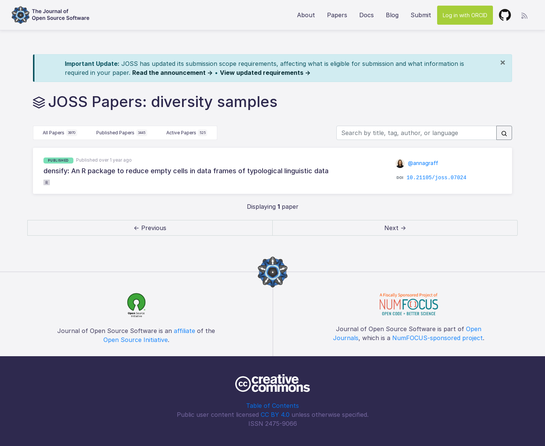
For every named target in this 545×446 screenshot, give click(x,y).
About (306, 15)
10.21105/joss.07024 (436, 178)
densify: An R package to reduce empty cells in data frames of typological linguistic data (185, 171)
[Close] (503, 62)
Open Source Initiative (135, 339)
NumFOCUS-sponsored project (437, 338)
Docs (366, 15)
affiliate (184, 330)
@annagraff (417, 163)
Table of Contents (272, 405)
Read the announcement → (172, 72)
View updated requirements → (265, 72)
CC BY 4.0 (275, 414)
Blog (392, 15)
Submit (421, 15)
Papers (337, 15)
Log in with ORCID (465, 15)
